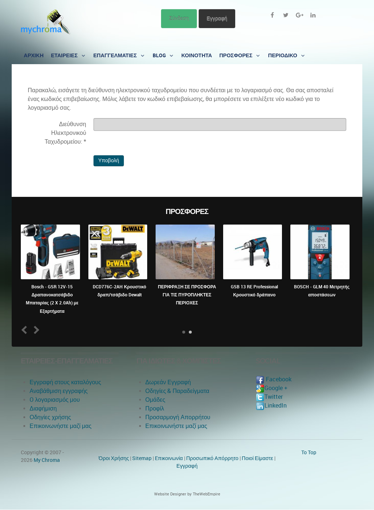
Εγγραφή (217, 18)
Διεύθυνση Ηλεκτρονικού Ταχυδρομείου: (65, 133)
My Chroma (47, 460)
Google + (271, 388)
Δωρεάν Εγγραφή (168, 382)
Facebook (273, 379)
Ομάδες (155, 399)
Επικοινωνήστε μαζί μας (61, 426)
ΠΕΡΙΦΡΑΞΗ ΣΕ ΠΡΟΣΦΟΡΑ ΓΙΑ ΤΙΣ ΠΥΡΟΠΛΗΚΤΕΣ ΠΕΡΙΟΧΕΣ (187, 295)
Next (35, 330)
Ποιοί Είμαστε (257, 458)
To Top (308, 452)
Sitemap (142, 458)
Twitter (269, 396)
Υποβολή (108, 160)
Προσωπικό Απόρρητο (212, 458)
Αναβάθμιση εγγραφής (59, 391)
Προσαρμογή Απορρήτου (177, 417)
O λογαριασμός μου (55, 399)
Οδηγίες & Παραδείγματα (177, 391)
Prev (26, 330)
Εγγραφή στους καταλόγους (65, 382)
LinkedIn (271, 405)
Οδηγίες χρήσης (50, 417)
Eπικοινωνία (169, 458)
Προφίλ (154, 408)
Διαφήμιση (43, 408)
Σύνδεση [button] (179, 18)
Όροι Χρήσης (114, 458)
